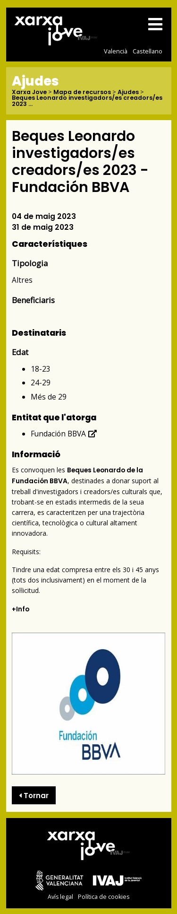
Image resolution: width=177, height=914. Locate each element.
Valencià (115, 51)
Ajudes (128, 92)
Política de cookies (103, 897)
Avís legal (60, 897)
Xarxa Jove (29, 92)
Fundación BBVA (64, 433)
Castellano (147, 51)
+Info (20, 609)
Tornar (34, 796)
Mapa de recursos (82, 92)
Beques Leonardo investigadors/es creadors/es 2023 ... (87, 101)
